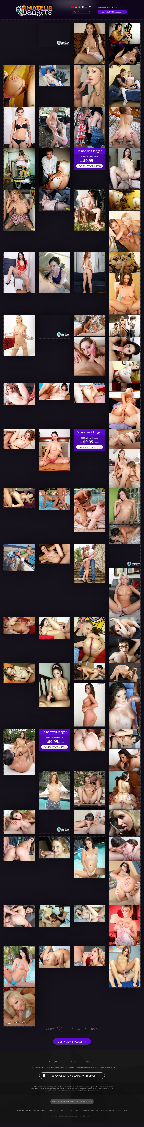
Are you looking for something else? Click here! (72, 1105)
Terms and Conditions (24, 1114)
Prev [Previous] (51, 1029)
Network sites (105, 7)
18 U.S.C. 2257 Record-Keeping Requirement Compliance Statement (92, 1114)
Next (94, 1029)
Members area (119, 7)
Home (51, 1066)
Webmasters (53, 1114)
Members (58, 1066)
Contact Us (63, 1114)
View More (91, 1066)
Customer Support (40, 1114)
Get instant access (111, 12)
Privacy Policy (122, 1114)
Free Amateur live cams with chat (72, 1079)
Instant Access (80, 1066)
